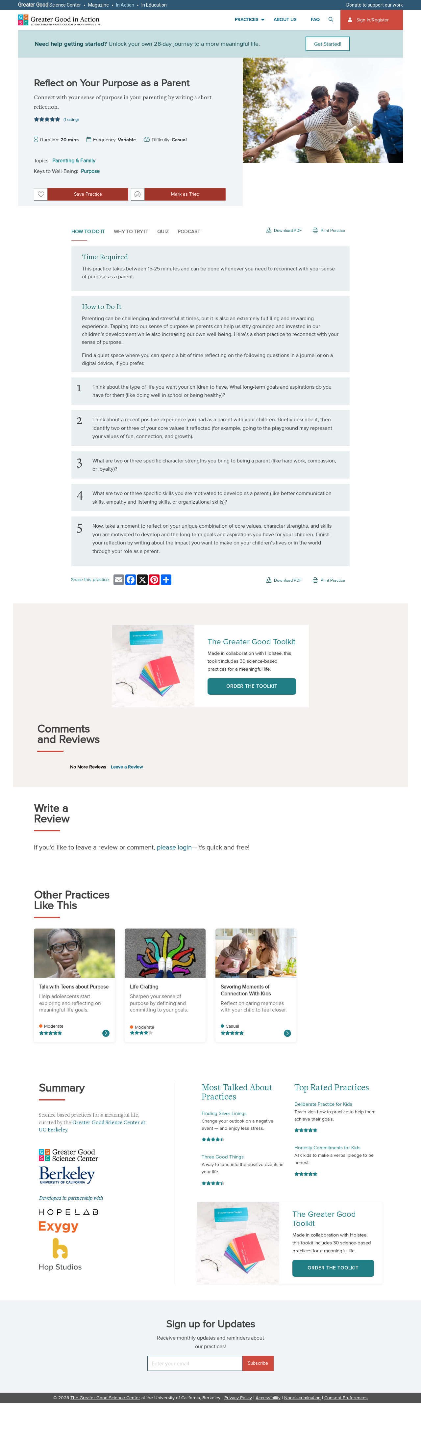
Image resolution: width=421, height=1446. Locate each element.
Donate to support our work (374, 5)
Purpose (90, 171)
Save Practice (88, 194)
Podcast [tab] (189, 231)
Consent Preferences (346, 1397)
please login (174, 847)
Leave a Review (127, 767)
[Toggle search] (332, 20)
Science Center (49, 5)
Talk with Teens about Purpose (74, 986)
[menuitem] (371, 20)
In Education (154, 5)
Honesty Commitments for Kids (327, 1147)
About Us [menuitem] (285, 19)
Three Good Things (223, 1156)
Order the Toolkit (251, 686)
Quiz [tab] (163, 231)
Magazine (98, 5)
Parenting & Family (73, 160)
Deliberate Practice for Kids (323, 1104)
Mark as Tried (185, 194)
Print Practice (329, 230)
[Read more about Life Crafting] (106, 1033)
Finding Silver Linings (224, 1113)
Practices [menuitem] (246, 19)
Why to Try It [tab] (131, 231)
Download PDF (284, 230)
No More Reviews (88, 767)
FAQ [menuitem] (315, 19)
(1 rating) (71, 119)
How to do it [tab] (88, 231)
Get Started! (327, 44)
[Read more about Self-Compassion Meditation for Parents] (287, 1033)
